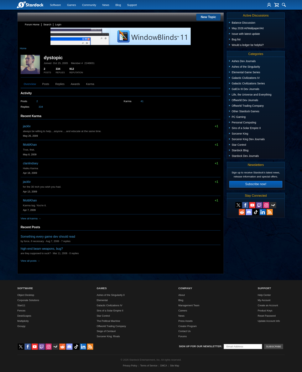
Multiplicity (23, 321)
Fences (21, 310)
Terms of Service (148, 365)
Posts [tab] (45, 84)
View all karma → (31, 218)
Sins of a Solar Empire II (110, 310)
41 (142, 101)
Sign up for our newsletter (200, 346)
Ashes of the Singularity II (111, 295)
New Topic (208, 17)
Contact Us (184, 331)
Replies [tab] (60, 84)
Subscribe (273, 346)
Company (185, 288)
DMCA (163, 365)
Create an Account (268, 305)
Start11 (21, 305)
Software (55, 5)
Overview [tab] (30, 84)
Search (47, 24)
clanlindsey (30, 163)
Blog (118, 5)
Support (132, 5)
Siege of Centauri (106, 331)
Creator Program (187, 326)
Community (89, 5)
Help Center (264, 295)
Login (58, 24)
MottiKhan (30, 144)
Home (23, 48)
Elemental (102, 300)
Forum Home (32, 24)
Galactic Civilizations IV (109, 305)
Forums (182, 336)
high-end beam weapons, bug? (42, 248)
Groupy (21, 326)
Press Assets (185, 321)
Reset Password (267, 315)
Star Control (103, 315)
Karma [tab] (90, 84)
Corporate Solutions (28, 300)
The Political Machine (108, 321)
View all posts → (30, 260)
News (105, 5)
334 (41, 106)
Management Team (188, 305)
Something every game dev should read (48, 236)
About (181, 295)
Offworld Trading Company (111, 326)
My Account (264, 300)
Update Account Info (269, 321)
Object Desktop (25, 295)
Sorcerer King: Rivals (108, 336)
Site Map (174, 365)
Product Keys (265, 310)
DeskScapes (24, 315)
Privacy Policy (130, 365)
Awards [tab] (75, 84)
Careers (182, 310)
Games (71, 5)
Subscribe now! (255, 184)
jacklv (27, 126)
